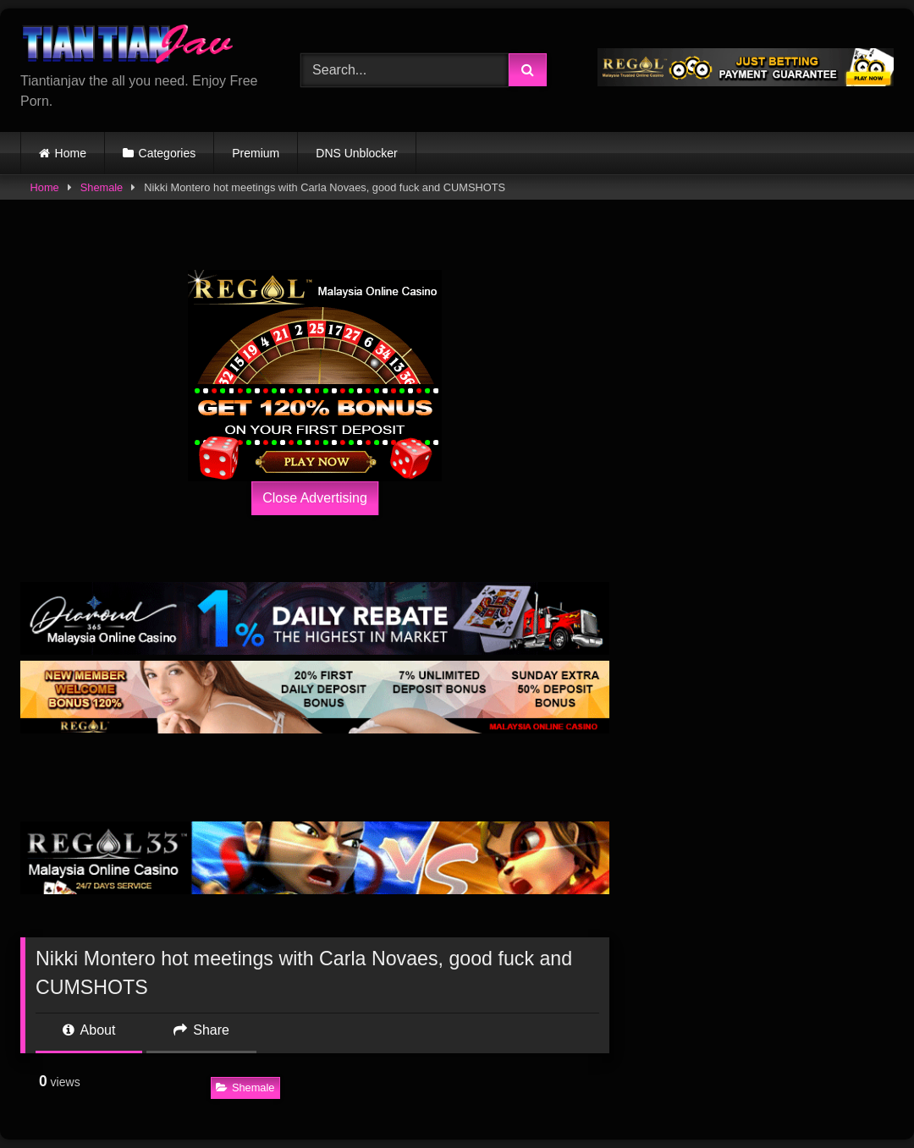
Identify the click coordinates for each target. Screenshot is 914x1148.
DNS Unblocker (356, 153)
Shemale (102, 187)
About (89, 1030)
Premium (255, 153)
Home (70, 153)
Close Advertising (314, 498)
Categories (167, 153)
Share (201, 1030)
